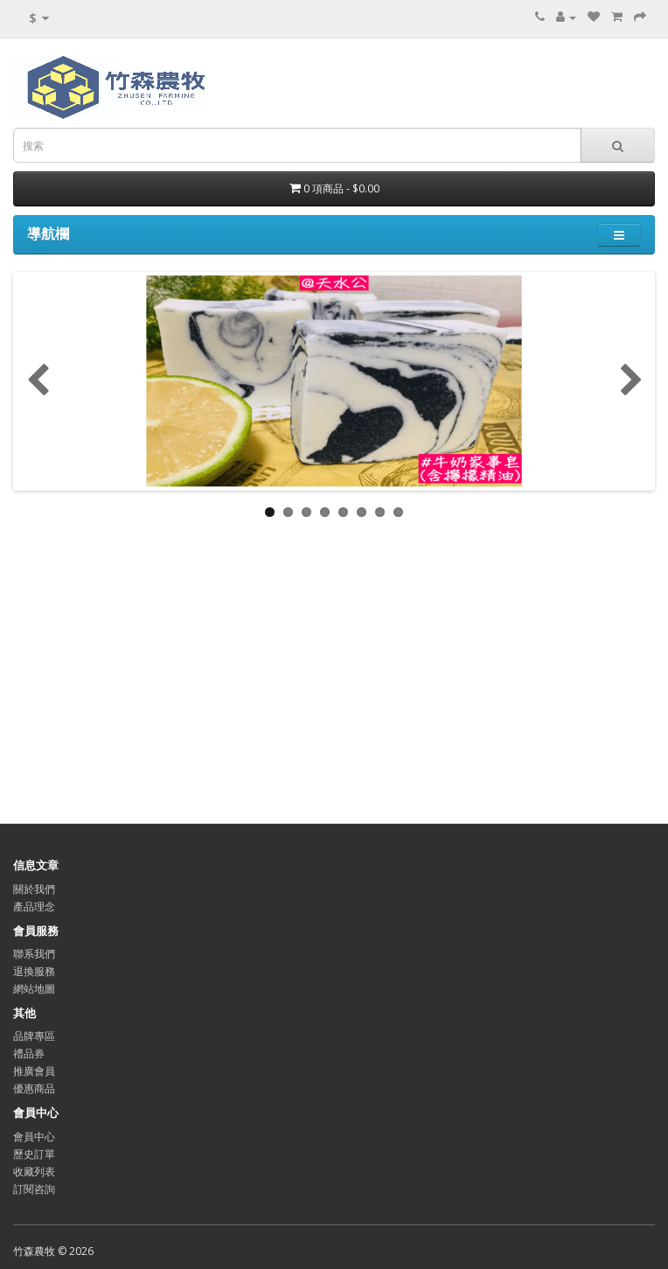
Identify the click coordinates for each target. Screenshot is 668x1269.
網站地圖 (34, 988)
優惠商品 (34, 1088)
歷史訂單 (34, 1154)
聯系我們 (34, 953)
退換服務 (34, 971)
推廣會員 (34, 1070)
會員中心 (34, 1136)
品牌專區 (34, 1035)
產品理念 (34, 906)
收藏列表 (34, 1171)
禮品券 (29, 1053)
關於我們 (34, 889)
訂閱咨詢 (34, 1189)
